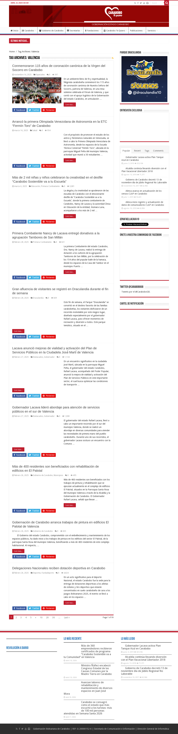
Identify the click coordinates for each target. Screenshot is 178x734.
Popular (126, 150)
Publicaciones (136, 30)
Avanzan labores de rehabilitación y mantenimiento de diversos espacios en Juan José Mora (88, 688)
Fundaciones (92, 30)
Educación (35, 186)
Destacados (38, 357)
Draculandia (38, 298)
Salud (34, 130)
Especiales (40, 75)
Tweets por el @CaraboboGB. (135, 291)
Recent (137, 150)
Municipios (58, 475)
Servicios (152, 30)
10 (41, 617)
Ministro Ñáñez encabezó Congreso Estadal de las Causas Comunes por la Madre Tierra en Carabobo (96, 669)
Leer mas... (70, 104)
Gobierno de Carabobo (51, 30)
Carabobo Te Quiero (114, 30)
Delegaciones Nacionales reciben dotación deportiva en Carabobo (58, 568)
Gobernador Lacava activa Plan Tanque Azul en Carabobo (141, 647)
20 (47, 617)
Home (12, 51)
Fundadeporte (48, 573)
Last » (67, 617)
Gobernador (49, 357)
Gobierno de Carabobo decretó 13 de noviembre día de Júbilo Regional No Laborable (144, 671)
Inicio (14, 30)
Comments (158, 150)
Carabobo (28, 30)
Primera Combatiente (50, 186)
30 (53, 617)
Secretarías (73, 30)
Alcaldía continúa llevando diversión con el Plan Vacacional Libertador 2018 (143, 658)
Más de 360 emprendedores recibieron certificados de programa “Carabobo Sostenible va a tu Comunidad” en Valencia (88, 651)
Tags (147, 150)
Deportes (37, 573)
